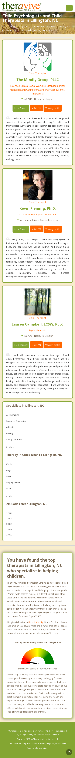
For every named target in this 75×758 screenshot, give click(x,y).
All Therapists (12, 414)
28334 (9, 529)
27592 (9, 534)
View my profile (52, 108)
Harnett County (35, 622)
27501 (9, 518)
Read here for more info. (37, 748)
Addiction (10, 427)
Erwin (8, 476)
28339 (9, 524)
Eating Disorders (14, 439)
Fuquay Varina (13, 482)
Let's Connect (21, 108)
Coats (9, 464)
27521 (9, 513)
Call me (36, 108)
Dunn (8, 488)
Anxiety (9, 433)
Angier (9, 470)
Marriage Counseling (16, 421)
